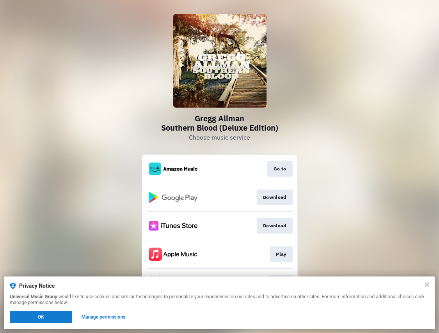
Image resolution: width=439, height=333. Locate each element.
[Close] (427, 284)
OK (41, 317)
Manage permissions (104, 317)
